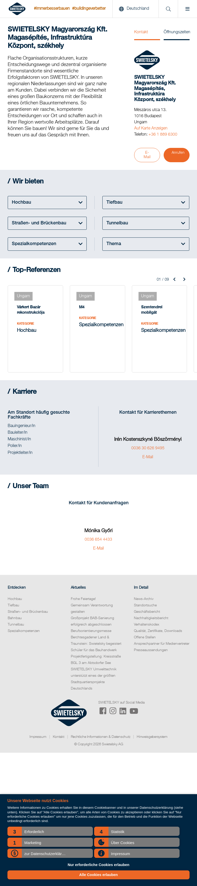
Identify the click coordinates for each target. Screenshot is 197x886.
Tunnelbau (16, 624)
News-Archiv (143, 599)
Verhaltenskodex (146, 624)
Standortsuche (145, 605)
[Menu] (187, 9)
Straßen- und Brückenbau (28, 612)
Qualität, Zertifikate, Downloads (158, 631)
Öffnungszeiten (177, 32)
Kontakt (141, 32)
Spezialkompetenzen (24, 631)
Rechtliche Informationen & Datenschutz (101, 737)
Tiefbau (13, 605)
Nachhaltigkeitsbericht (151, 618)
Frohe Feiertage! (83, 599)
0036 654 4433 (98, 540)
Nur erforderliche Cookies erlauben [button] (99, 865)
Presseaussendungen (151, 650)
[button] (50, 831)
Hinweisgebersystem (152, 737)
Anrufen (178, 153)
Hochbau (15, 599)
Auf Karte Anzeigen (151, 128)
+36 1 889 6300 (163, 135)
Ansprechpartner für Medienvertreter (161, 644)
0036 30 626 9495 (147, 448)
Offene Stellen (145, 637)
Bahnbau (15, 618)
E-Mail (147, 155)
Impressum (37, 737)
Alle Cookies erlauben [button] (98, 875)
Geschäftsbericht (147, 612)
